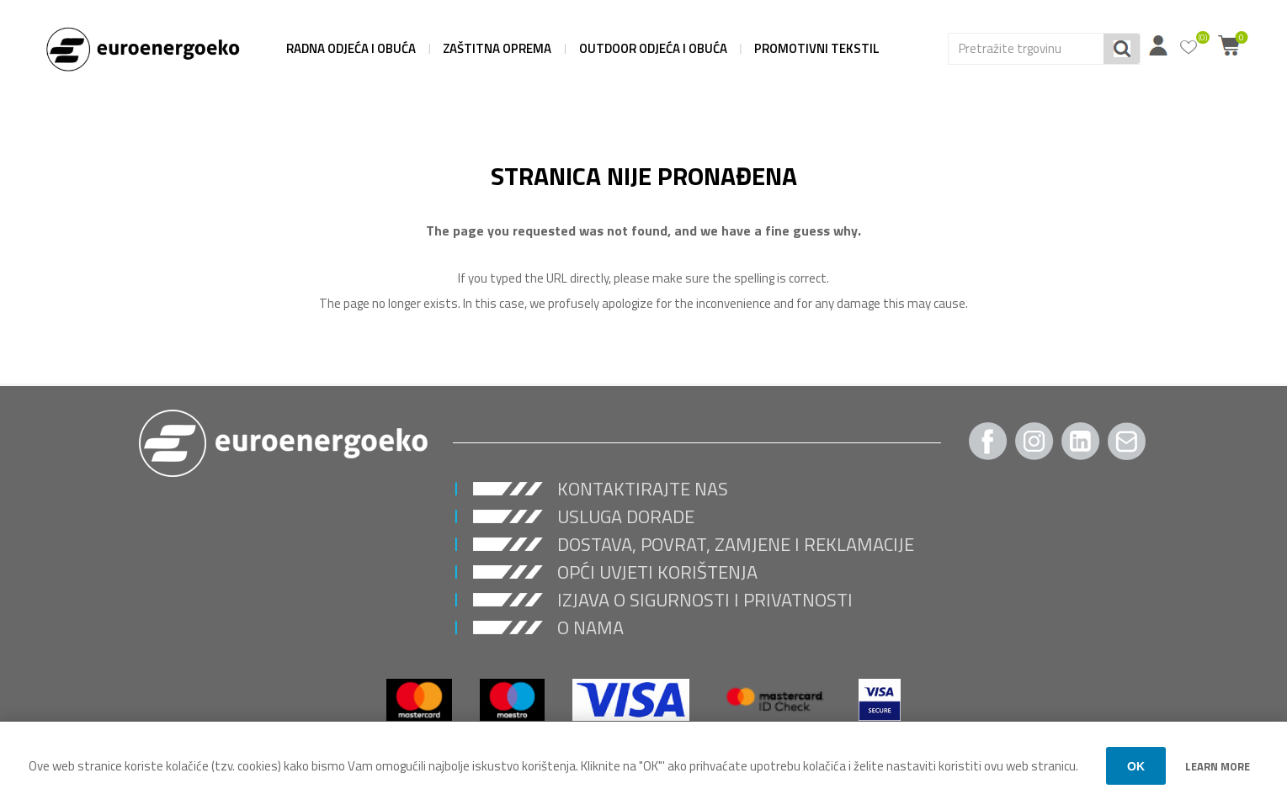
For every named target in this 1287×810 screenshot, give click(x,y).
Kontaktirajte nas (642, 488)
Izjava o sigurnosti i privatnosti (705, 599)
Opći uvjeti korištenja (657, 572)
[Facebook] (988, 441)
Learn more (1217, 766)
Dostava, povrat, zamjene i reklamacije (735, 544)
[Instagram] (1034, 441)
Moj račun (1158, 45)
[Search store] (1026, 49)
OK (1136, 766)
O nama (590, 627)
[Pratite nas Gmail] (1127, 441)
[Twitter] (1080, 441)
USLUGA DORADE (625, 516)
